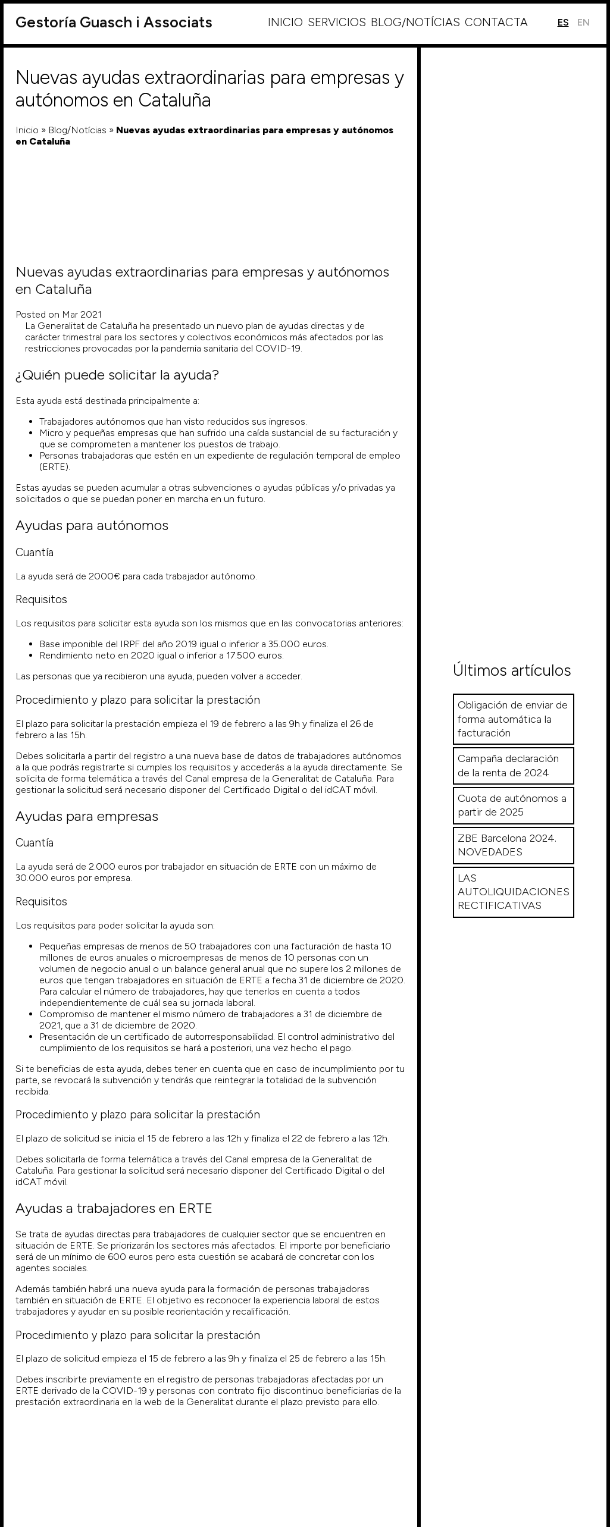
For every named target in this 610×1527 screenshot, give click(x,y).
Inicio (285, 22)
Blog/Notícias (415, 22)
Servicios (337, 22)
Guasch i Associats (113, 22)
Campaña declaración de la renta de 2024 (508, 765)
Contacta (496, 22)
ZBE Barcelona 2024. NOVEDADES (507, 845)
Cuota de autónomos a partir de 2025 (512, 805)
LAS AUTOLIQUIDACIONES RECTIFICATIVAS (514, 892)
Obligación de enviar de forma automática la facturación (513, 718)
